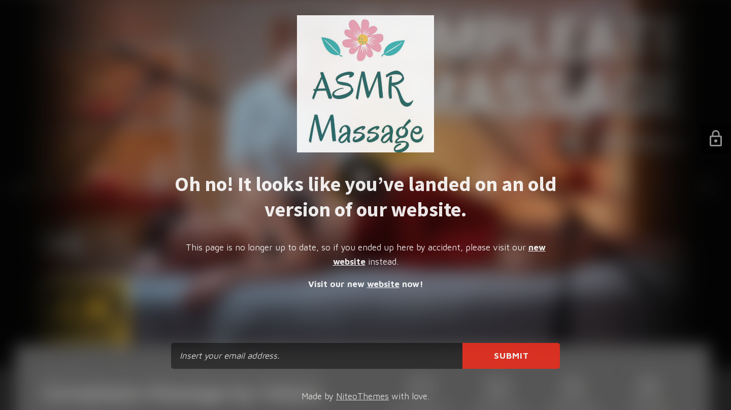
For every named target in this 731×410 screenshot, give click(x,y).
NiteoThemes (362, 396)
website (383, 284)
